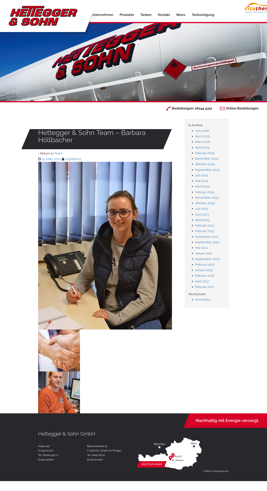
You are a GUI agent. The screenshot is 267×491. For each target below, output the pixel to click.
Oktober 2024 (205, 164)
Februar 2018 (204, 275)
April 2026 (202, 136)
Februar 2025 (204, 153)
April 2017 (202, 281)
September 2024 (207, 170)
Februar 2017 (204, 287)
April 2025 (202, 147)
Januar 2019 (203, 270)
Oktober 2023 (205, 203)
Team (58, 153)
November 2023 (207, 197)
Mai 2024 (201, 181)
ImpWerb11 (73, 159)
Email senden (46, 459)
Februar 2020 (205, 264)
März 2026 (202, 142)
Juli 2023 (201, 208)
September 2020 (207, 259)
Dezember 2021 (206, 236)
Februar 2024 (204, 192)
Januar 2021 (203, 253)
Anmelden (202, 299)
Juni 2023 (202, 214)
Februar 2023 (204, 225)
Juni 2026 (202, 130)
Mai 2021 (201, 248)
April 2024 (202, 186)
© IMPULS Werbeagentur (216, 471)
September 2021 (207, 242)
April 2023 (202, 220)
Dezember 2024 (206, 158)
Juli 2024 (201, 175)
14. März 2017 (51, 159)
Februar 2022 (204, 231)
